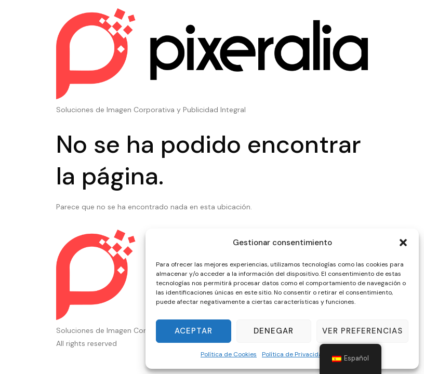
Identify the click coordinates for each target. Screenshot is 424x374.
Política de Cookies (229, 354)
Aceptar (194, 331)
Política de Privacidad (294, 354)
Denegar (274, 331)
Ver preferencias (362, 331)
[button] (403, 242)
